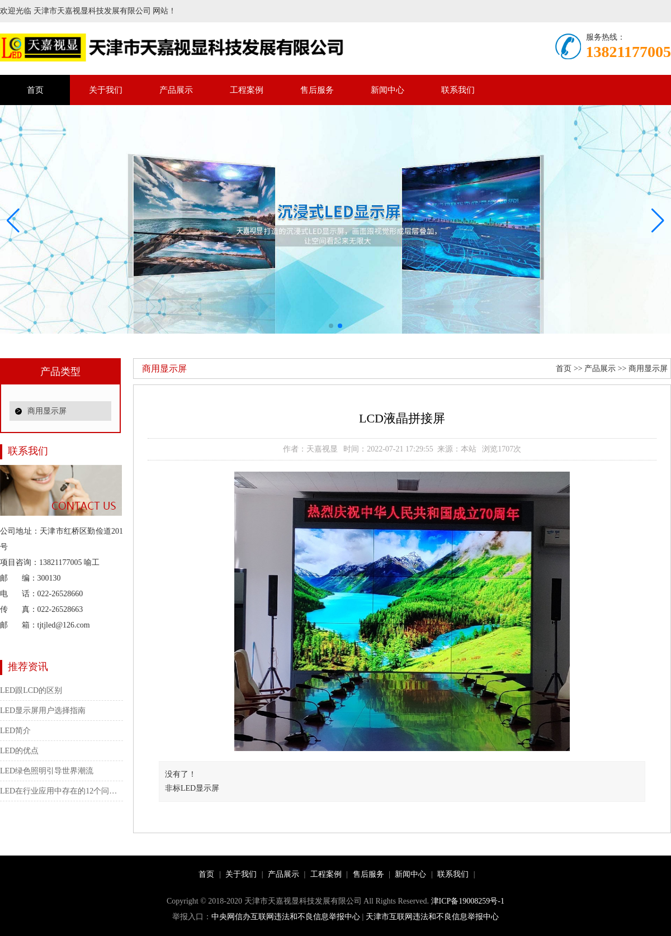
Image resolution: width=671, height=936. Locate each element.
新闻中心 (387, 89)
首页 (35, 89)
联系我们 (458, 89)
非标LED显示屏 (192, 788)
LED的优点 (19, 751)
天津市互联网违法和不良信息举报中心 (432, 917)
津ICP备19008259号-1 (467, 901)
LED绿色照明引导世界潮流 (46, 771)
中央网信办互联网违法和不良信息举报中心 (285, 917)
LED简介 (15, 730)
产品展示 (176, 89)
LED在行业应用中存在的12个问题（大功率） (61, 791)
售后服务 (317, 89)
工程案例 (246, 89)
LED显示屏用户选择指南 (43, 710)
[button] (657, 220)
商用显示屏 (47, 411)
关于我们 (105, 89)
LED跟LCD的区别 (31, 690)
